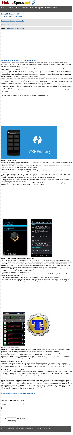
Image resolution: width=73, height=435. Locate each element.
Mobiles (3, 7)
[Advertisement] (36, 45)
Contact (39, 429)
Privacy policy (48, 429)
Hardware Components (37, 7)
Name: (4, 404)
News (55, 7)
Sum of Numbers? (22, 420)
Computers (24, 7)
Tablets (17, 7)
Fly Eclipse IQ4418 (17, 16)
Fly (9, 16)
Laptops (10, 7)
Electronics (48, 7)
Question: (3, 408)
